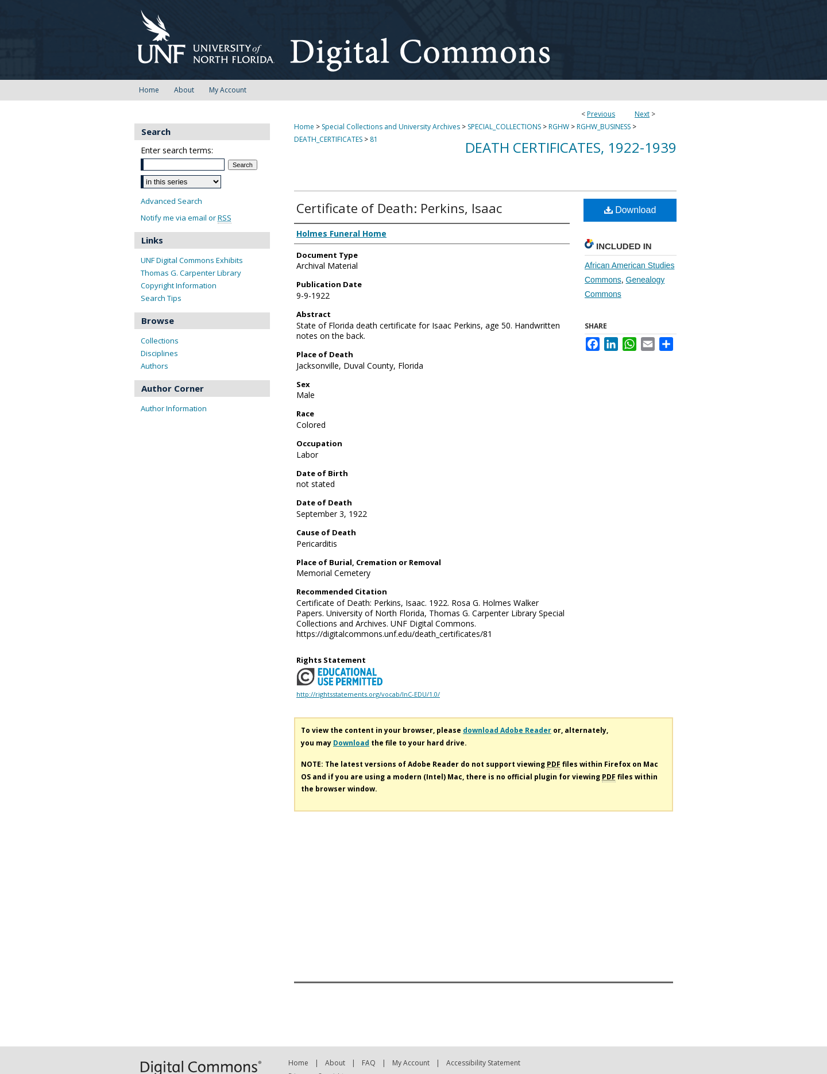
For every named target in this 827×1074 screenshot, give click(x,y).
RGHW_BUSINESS (604, 127)
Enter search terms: (177, 150)
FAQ (369, 1063)
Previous (601, 114)
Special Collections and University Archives (391, 127)
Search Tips (161, 298)
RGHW (558, 127)
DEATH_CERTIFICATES (328, 139)
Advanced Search (171, 201)
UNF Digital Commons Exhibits (192, 260)
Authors (154, 366)
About (335, 1063)
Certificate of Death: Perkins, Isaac (399, 208)
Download (630, 210)
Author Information (174, 408)
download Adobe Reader (507, 730)
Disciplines (159, 353)
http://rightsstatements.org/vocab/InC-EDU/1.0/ (368, 694)
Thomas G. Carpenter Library (191, 273)
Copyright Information (179, 285)
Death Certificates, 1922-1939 (571, 147)
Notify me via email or (186, 218)
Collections (160, 340)
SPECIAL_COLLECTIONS (504, 127)
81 (374, 139)
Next (642, 114)
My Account (411, 1063)
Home (304, 127)
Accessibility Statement (483, 1063)
